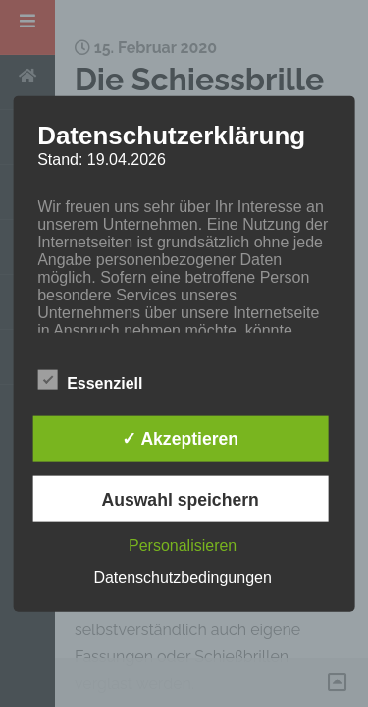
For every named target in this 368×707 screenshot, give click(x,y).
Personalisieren (183, 544)
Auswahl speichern (179, 499)
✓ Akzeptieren (180, 439)
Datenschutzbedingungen (182, 577)
